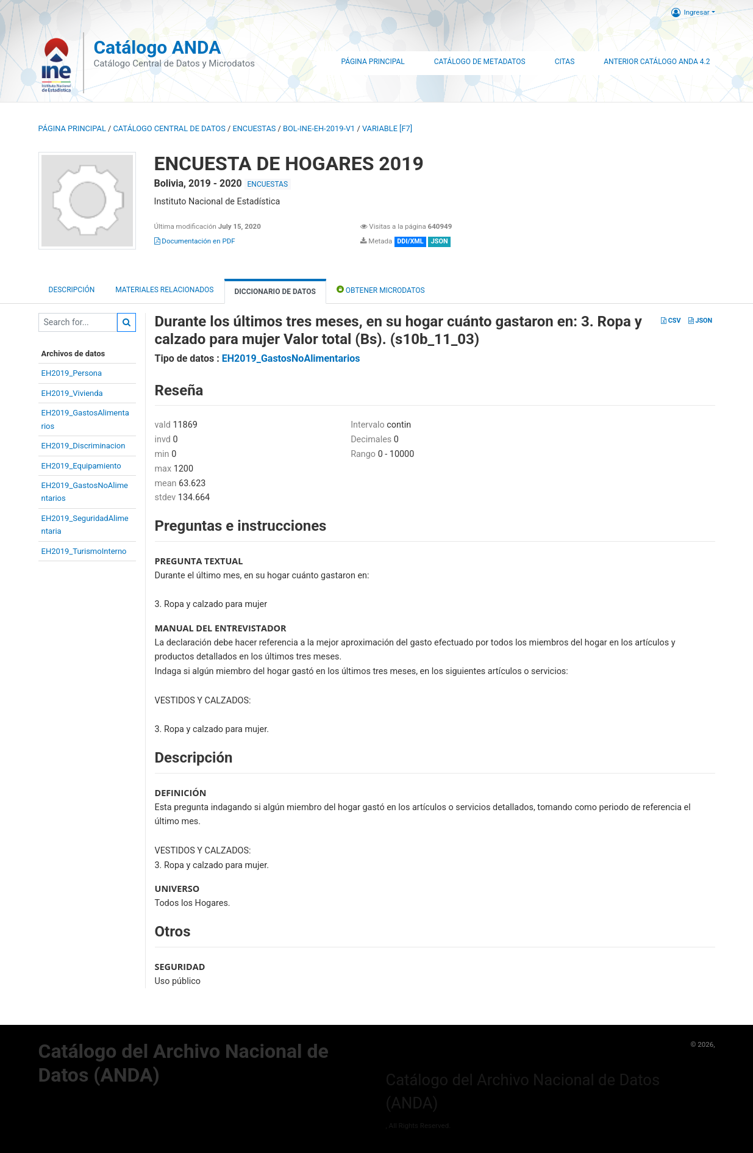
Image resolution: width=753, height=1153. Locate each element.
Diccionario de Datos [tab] (275, 291)
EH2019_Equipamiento (81, 465)
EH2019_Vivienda (72, 393)
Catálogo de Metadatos (480, 61)
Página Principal (372, 61)
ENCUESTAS (254, 128)
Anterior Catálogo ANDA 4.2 (657, 61)
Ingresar (690, 12)
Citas (565, 61)
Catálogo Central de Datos (169, 128)
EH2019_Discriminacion (83, 445)
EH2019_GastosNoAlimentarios (291, 358)
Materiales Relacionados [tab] (164, 290)
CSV (670, 321)
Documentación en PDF (194, 241)
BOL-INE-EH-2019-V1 (319, 128)
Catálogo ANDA (157, 47)
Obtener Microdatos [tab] (381, 289)
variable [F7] (387, 128)
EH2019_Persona (71, 373)
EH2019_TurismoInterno (84, 551)
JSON (700, 321)
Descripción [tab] (72, 290)
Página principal (72, 128)
